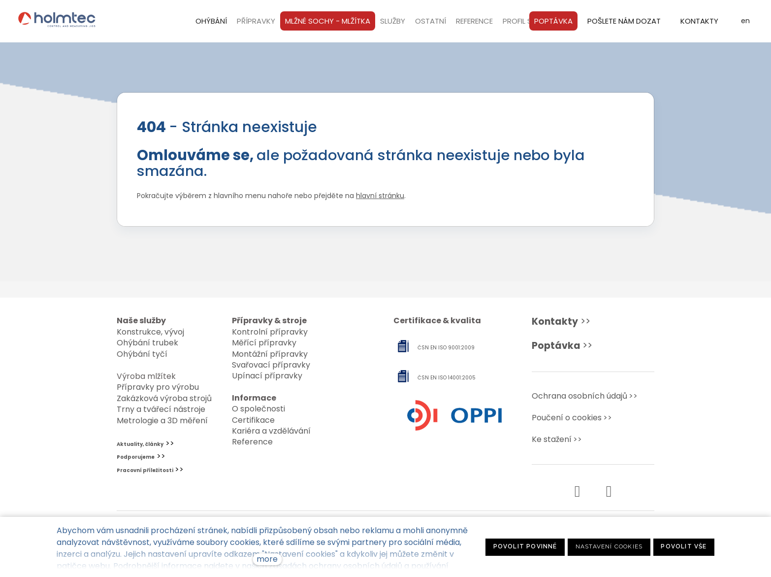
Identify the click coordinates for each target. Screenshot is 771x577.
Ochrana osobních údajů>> (585, 396)
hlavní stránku (380, 200)
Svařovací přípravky (271, 365)
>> (561, 321)
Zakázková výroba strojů (164, 398)
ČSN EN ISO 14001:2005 (447, 377)
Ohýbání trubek (147, 342)
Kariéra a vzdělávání (271, 431)
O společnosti (258, 408)
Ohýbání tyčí (142, 354)
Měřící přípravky (264, 342)
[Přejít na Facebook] (577, 491)
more (267, 559)
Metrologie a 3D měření (162, 420)
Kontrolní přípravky (270, 332)
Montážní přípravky (270, 354)
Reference (252, 441)
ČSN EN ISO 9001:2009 (446, 347)
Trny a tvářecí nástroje (161, 409)
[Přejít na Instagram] (608, 491)
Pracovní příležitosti (145, 470)
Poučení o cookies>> (572, 417)
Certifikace (253, 420)
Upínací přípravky (267, 375)
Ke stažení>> (557, 439)
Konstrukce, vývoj (150, 332)
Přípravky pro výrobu (158, 387)
